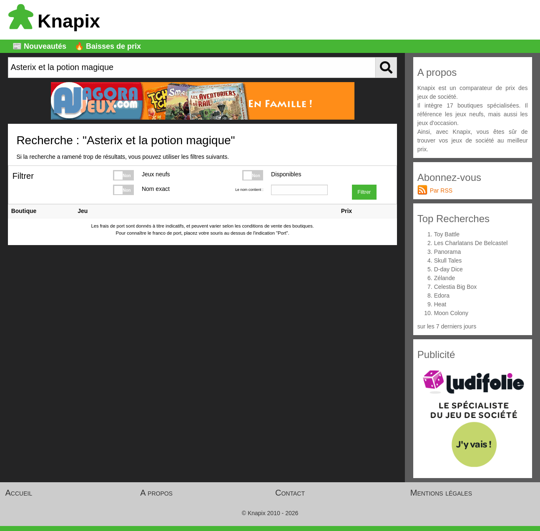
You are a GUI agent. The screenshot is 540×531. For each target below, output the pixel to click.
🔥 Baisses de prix (108, 46)
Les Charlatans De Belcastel (471, 243)
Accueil (19, 492)
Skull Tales (448, 260)
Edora (442, 295)
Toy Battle (447, 234)
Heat (440, 304)
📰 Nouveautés (39, 46)
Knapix (54, 21)
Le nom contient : (249, 190)
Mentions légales (441, 492)
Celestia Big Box (455, 286)
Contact (290, 492)
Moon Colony (451, 313)
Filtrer (364, 192)
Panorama (447, 251)
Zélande (444, 278)
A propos (156, 492)
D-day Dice (448, 269)
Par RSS (441, 190)
